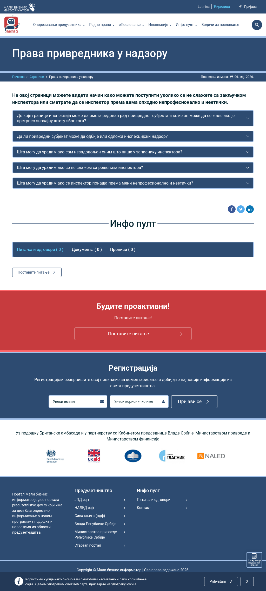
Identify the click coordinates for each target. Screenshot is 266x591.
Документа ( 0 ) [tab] (87, 249)
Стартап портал (88, 545)
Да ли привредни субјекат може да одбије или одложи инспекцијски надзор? (92, 136)
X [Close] (247, 581)
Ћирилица (222, 7)
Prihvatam (221, 581)
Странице (37, 77)
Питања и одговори (153, 500)
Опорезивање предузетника (57, 25)
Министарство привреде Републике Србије (96, 534)
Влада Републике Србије (95, 524)
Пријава (247, 7)
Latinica (204, 7)
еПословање (130, 25)
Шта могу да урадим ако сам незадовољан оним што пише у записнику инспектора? (99, 152)
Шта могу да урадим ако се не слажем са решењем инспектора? (80, 167)
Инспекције (158, 25)
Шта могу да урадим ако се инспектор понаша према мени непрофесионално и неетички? (105, 183)
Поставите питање (37, 272)
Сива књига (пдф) (90, 516)
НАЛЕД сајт (84, 508)
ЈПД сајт (82, 500)
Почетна (18, 77)
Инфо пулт (185, 25)
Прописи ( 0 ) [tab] (122, 249)
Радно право (100, 25)
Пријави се (194, 402)
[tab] (133, 118)
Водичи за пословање (220, 25)
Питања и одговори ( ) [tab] (40, 249)
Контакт (144, 508)
